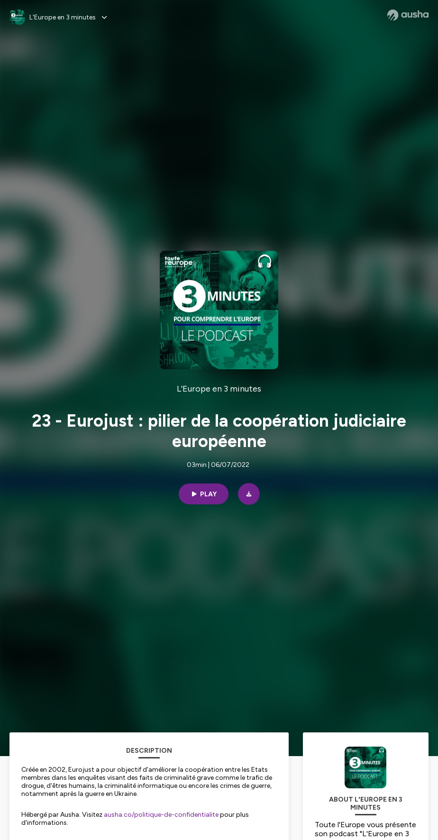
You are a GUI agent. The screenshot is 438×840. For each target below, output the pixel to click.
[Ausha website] (408, 15)
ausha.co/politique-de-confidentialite (161, 815)
